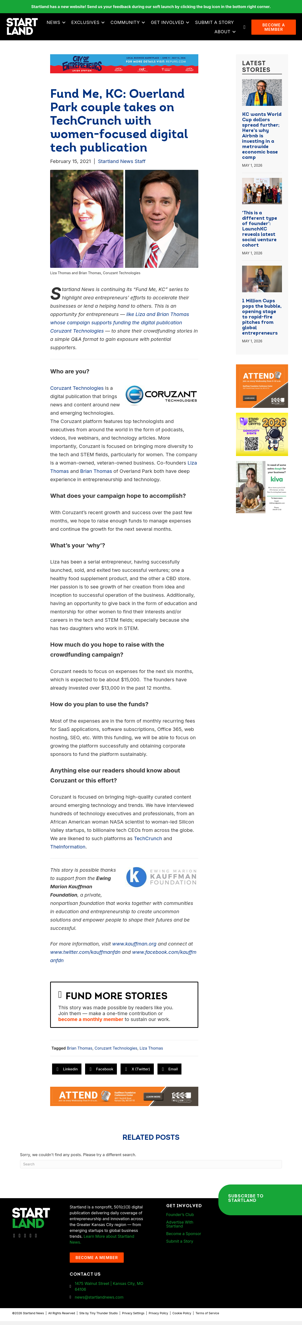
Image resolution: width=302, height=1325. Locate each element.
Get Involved (215, 24)
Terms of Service (207, 1317)
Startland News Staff (122, 165)
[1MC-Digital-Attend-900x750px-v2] (262, 371)
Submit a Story (188, 33)
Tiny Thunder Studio (103, 1317)
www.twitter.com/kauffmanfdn (85, 956)
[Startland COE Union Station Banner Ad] (124, 67)
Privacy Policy (158, 1317)
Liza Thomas (151, 1052)
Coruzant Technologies (76, 392)
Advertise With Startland (179, 1228)
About (223, 33)
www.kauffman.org (134, 948)
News (101, 24)
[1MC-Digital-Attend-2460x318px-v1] (124, 1099)
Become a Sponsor (183, 1237)
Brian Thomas (96, 475)
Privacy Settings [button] (133, 1317)
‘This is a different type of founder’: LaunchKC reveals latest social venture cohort (259, 233)
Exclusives (133, 24)
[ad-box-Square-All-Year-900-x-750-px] (262, 419)
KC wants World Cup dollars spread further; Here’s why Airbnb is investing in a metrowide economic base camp (261, 140)
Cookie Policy (181, 1317)
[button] (111, 24)
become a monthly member (90, 1023)
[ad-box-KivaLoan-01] (262, 467)
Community (172, 24)
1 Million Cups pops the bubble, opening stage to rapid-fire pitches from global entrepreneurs (262, 321)
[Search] (151, 1168)
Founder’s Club (180, 1218)
